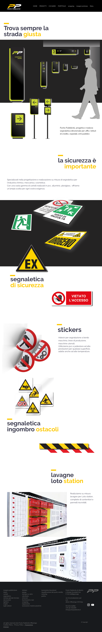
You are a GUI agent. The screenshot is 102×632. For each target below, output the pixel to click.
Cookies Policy (8, 625)
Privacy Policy (18, 625)
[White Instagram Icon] (88, 605)
